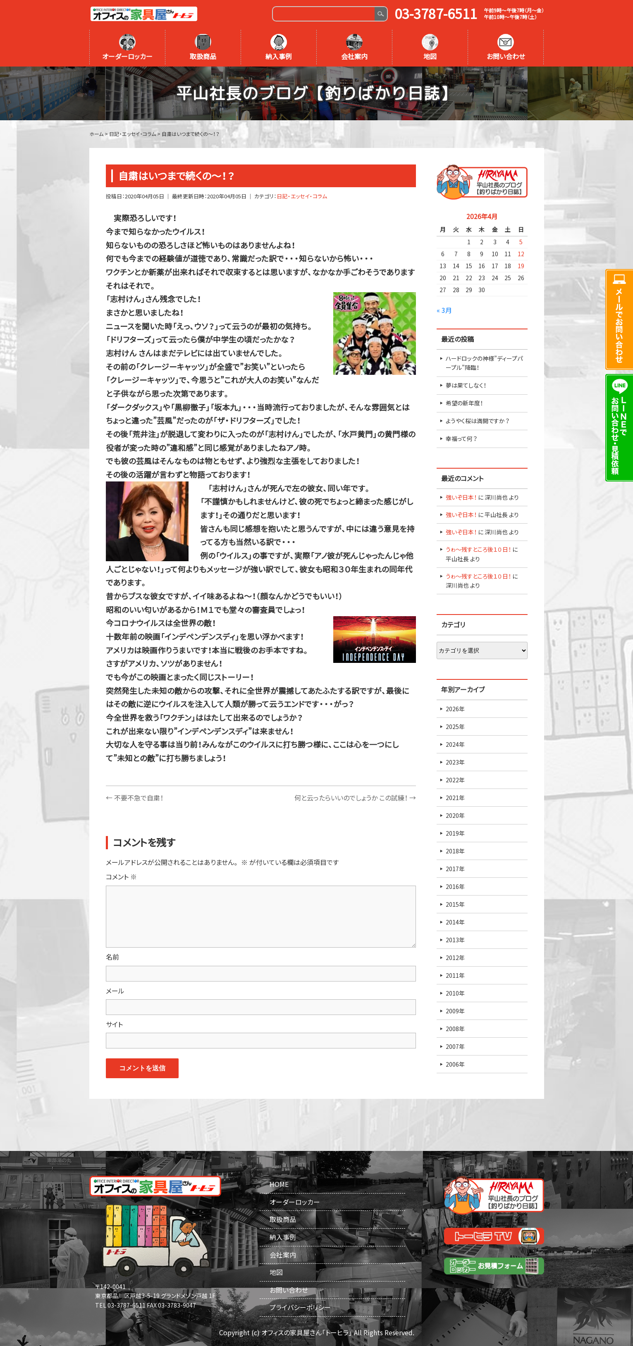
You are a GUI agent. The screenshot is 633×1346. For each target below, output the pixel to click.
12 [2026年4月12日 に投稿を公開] (521, 254)
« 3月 (444, 310)
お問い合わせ (506, 47)
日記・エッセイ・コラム (302, 196)
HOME (279, 1184)
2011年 (455, 975)
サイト (114, 1024)
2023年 (455, 762)
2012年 (455, 957)
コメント (121, 876)
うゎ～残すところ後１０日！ (478, 549)
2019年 (455, 833)
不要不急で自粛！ (134, 798)
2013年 (455, 940)
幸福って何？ (461, 438)
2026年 (455, 709)
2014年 (455, 922)
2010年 (455, 993)
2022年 (455, 780)
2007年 (455, 1046)
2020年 (455, 815)
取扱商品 (203, 47)
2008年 (455, 1028)
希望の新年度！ (464, 403)
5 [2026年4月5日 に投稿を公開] (521, 242)
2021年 (455, 797)
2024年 (455, 744)
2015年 (455, 904)
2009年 (455, 1011)
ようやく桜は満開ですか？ (477, 421)
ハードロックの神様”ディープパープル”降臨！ (484, 363)
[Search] (324, 14)
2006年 (455, 1064)
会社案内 (354, 47)
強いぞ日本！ (461, 497)
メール (115, 991)
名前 (112, 957)
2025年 (455, 726)
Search (381, 14)
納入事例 (278, 47)
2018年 (455, 851)
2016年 (455, 886)
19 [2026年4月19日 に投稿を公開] (521, 266)
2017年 (455, 869)
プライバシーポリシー (300, 1307)
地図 (430, 47)
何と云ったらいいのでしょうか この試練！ (355, 798)
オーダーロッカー (127, 47)
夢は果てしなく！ (466, 385)
